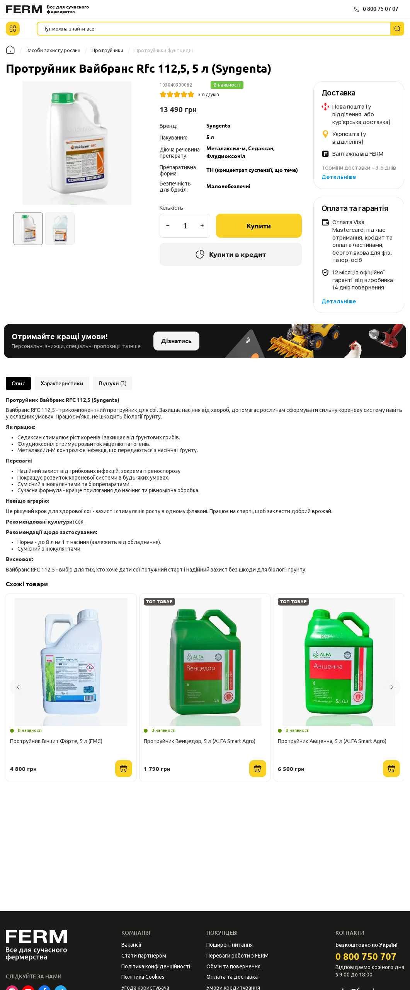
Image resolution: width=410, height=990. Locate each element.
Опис (18, 383)
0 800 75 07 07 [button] (380, 9)
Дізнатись (176, 340)
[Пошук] (397, 29)
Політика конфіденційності (155, 966)
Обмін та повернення (233, 966)
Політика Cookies (143, 977)
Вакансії (131, 945)
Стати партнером (143, 956)
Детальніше (339, 176)
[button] (13, 29)
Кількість (171, 208)
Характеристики (62, 383)
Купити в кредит (231, 254)
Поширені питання (229, 945)
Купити (259, 226)
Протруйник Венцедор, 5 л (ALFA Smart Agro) (199, 741)
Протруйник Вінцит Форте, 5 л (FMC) (56, 741)
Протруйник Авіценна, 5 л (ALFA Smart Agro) (332, 741)
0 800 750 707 (365, 956)
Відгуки (112, 383)
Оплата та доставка (232, 977)
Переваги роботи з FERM (237, 956)
